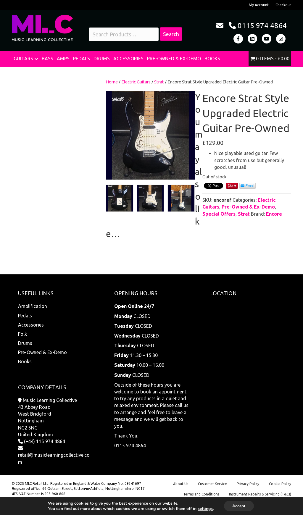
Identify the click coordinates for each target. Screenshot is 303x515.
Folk (22, 334)
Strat (159, 81)
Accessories (128, 58)
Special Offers (219, 214)
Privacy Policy (248, 484)
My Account (259, 5)
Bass (47, 58)
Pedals (81, 58)
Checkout (283, 5)
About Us (180, 484)
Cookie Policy (280, 484)
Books (212, 58)
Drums (102, 58)
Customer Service (212, 484)
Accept (238, 505)
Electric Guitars (136, 81)
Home (112, 81)
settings (204, 508)
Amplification (32, 306)
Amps (63, 58)
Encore (274, 214)
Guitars (23, 58)
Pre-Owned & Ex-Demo (174, 58)
